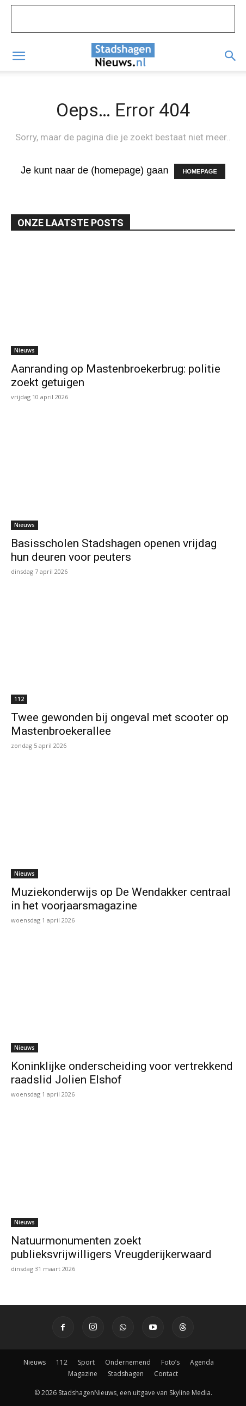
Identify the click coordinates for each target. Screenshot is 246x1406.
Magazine (82, 1373)
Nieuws (24, 350)
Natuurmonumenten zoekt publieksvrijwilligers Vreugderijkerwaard (111, 1247)
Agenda (202, 1362)
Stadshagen (126, 1373)
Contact (166, 1373)
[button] (18, 56)
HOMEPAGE (199, 171)
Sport (86, 1362)
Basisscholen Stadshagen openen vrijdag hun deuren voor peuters (114, 550)
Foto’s (170, 1362)
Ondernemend (128, 1362)
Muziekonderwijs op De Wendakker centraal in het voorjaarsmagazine (121, 898)
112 (19, 699)
